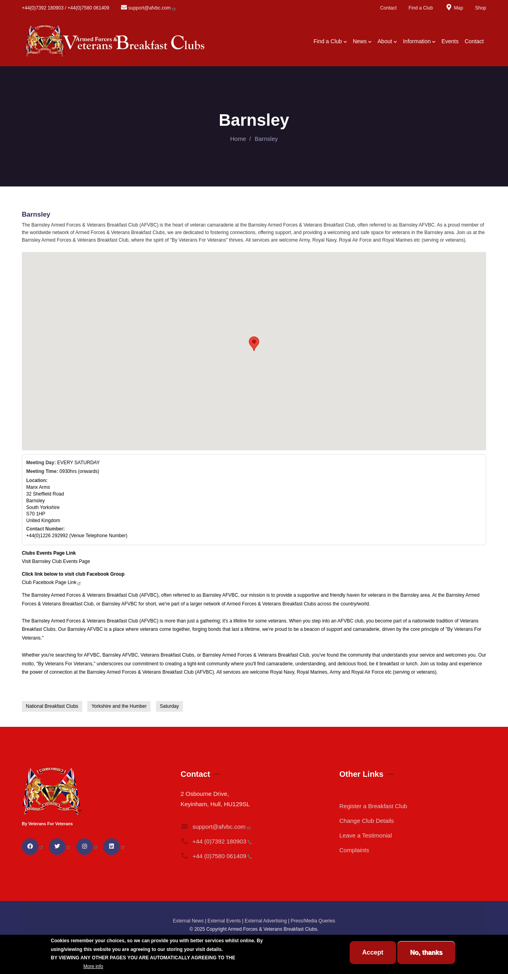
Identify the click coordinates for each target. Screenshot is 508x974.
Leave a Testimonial (365, 835)
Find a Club (420, 8)
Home (238, 138)
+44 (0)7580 (216, 856)
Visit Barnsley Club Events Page (56, 561)
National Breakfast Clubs (52, 706)
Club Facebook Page (52, 582)
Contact (388, 8)
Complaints (354, 850)
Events (450, 41)
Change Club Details (366, 820)
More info (93, 966)
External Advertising (266, 921)
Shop (480, 8)
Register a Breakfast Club (373, 806)
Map (454, 8)
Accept (372, 952)
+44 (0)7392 (216, 841)
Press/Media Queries (313, 921)
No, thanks (426, 952)
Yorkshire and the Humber (118, 706)
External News (188, 921)
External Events (224, 921)
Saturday (169, 706)
